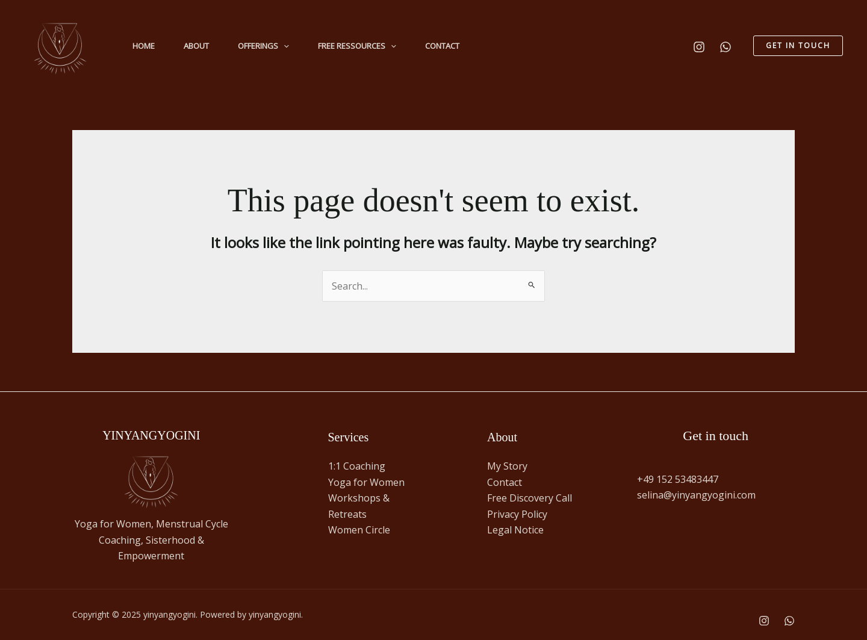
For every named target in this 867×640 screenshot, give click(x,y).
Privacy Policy (518, 514)
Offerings (263, 45)
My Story (507, 466)
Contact (442, 45)
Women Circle (359, 529)
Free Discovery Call (529, 498)
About (196, 45)
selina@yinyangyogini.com (696, 495)
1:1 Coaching (356, 466)
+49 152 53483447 (677, 479)
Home (143, 45)
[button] (798, 46)
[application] (283, 45)
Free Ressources (357, 45)
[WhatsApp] (725, 47)
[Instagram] (699, 47)
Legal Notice (515, 529)
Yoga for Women (366, 482)
